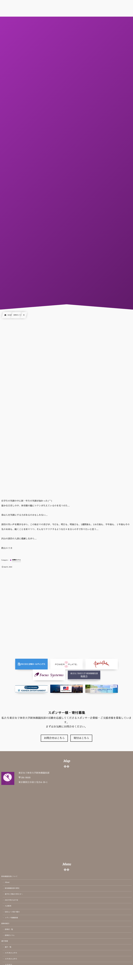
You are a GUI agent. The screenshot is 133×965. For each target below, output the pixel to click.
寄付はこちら (81, 738)
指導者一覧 (9, 929)
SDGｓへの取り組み (12, 912)
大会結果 (8, 906)
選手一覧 (8, 947)
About (7, 882)
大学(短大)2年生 (11, 959)
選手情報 (4, 941)
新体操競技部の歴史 (12, 888)
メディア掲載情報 (11, 918)
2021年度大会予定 (11, 900)
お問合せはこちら (54, 738)
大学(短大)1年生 (11, 953)
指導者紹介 (5, 923)
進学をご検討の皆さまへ (14, 894)
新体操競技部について (9, 876)
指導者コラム (10, 935)
